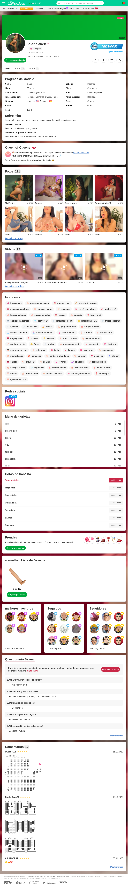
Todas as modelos (10, 9)
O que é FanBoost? (115, 52)
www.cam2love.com (35, 876)
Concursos (74, 9)
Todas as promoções (57, 9)
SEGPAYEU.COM (64, 876)
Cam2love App (88, 9)
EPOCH (55, 876)
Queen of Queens (81, 152)
